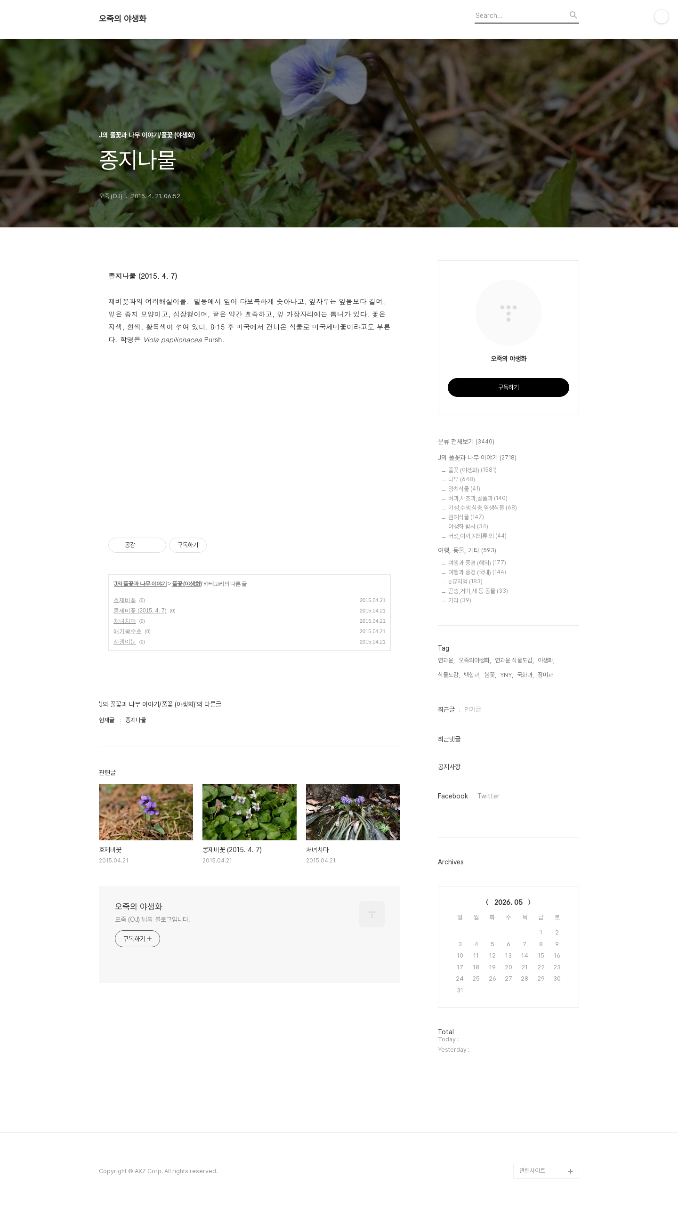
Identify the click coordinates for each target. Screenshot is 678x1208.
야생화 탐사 (468, 526)
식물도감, (449, 674)
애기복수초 (127, 631)
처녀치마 (124, 621)
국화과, (525, 674)
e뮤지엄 (465, 581)
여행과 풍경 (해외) (477, 562)
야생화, (546, 660)
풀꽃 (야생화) (187, 583)
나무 (461, 479)
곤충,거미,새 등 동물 (478, 591)
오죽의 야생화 (122, 19)
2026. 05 (508, 902)
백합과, (472, 674)
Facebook (453, 796)
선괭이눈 (124, 641)
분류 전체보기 (466, 442)
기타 (459, 600)
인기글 (472, 709)
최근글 (446, 709)
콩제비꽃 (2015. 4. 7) (140, 610)
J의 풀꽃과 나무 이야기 (140, 583)
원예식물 (466, 517)
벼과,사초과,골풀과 (478, 498)
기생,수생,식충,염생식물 (482, 507)
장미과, (546, 674)
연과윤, (446, 660)
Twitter (488, 796)
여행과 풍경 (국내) (477, 572)
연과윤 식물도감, (514, 660)
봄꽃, (490, 674)
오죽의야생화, (475, 660)
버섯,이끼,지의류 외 (477, 536)
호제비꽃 (124, 600)
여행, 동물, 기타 (467, 551)
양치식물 (464, 488)
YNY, (506, 674)
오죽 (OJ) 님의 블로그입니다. (152, 919)
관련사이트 (532, 1170)
